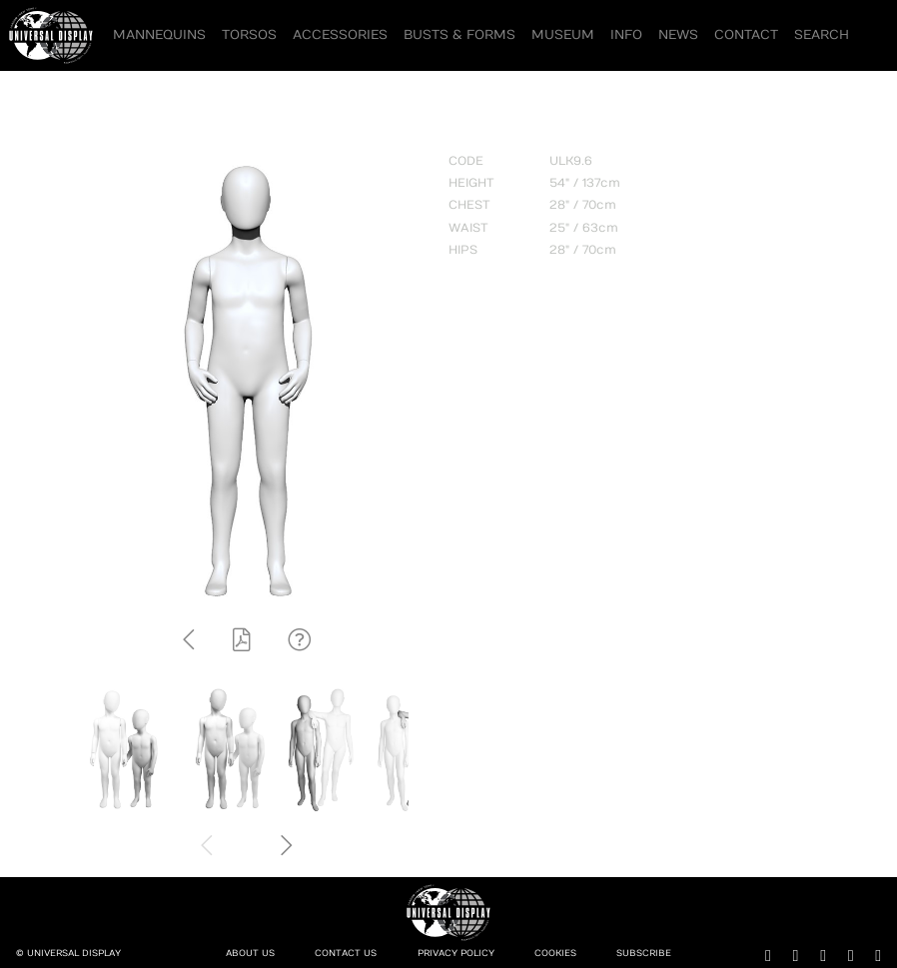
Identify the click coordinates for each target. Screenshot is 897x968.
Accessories (340, 35)
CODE (465, 161)
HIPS (462, 250)
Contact (746, 35)
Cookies (555, 953)
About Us (250, 953)
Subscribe (643, 953)
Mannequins (159, 35)
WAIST (468, 228)
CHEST (469, 205)
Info (626, 35)
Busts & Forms (459, 35)
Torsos (249, 35)
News (678, 35)
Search (821, 35)
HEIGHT (471, 183)
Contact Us (346, 953)
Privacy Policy (456, 953)
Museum (562, 35)
